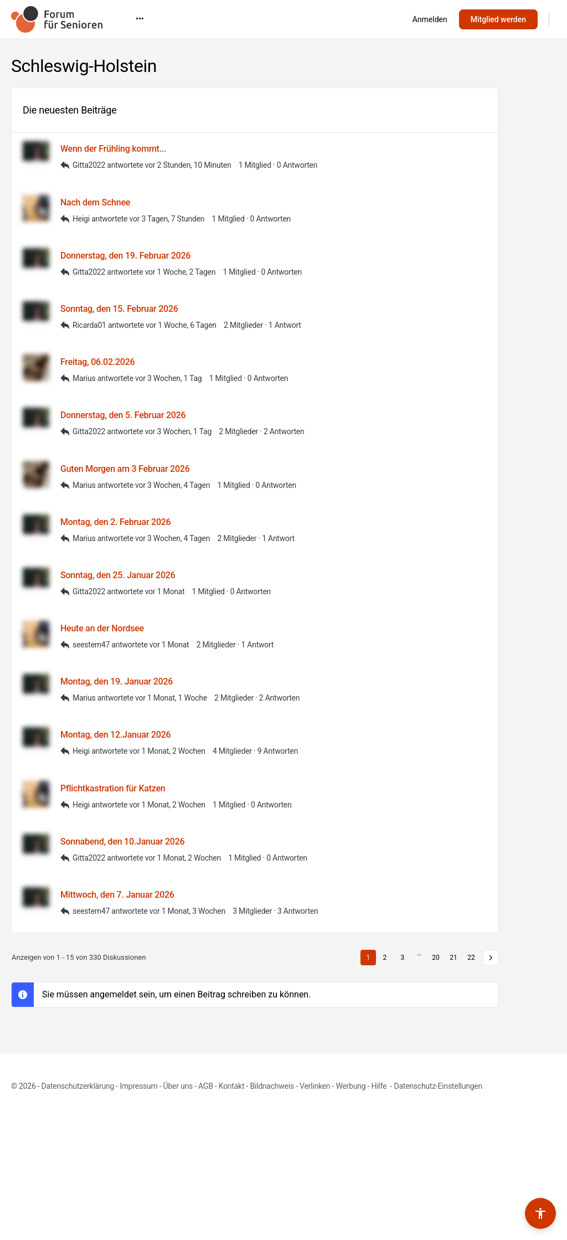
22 (471, 957)
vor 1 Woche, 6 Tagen (181, 325)
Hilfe (379, 1086)
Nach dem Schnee (95, 202)
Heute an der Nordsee (102, 628)
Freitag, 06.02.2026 (97, 362)
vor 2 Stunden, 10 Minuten (188, 165)
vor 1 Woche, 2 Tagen (180, 271)
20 (436, 957)
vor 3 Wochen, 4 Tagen (172, 485)
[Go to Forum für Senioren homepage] (56, 18)
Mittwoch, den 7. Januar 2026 (117, 894)
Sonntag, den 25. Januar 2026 (117, 575)
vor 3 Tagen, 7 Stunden (166, 218)
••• (360, 19)
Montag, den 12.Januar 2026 (115, 734)
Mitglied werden (498, 19)
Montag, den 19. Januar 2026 (116, 681)
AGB (205, 1086)
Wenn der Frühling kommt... (113, 148)
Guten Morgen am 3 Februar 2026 (125, 469)
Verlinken (315, 1086)
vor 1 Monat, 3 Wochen (187, 911)
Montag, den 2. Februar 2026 (115, 522)
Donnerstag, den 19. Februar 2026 (125, 255)
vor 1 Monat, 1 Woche (171, 697)
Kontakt (232, 1086)
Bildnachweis (272, 1086)
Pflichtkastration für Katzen (112, 788)
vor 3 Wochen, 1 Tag (168, 378)
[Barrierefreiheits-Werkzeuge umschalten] (540, 1213)
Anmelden (430, 19)
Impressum (138, 1086)
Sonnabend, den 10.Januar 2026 (122, 841)
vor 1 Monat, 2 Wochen (167, 751)
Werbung (350, 1086)
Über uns (178, 1086)
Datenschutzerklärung (78, 1086)
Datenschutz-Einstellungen (438, 1086)
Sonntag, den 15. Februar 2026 (119, 308)
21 (453, 957)
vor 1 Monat (165, 591)
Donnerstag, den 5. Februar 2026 (122, 415)
